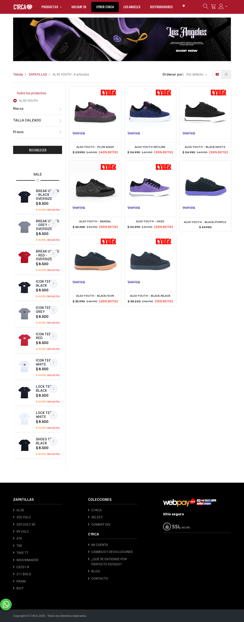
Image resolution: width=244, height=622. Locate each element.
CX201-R (22, 567)
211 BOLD (23, 574)
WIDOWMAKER (27, 560)
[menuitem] (79, 7)
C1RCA (96, 510)
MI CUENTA (99, 545)
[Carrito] (213, 7)
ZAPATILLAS (38, 74)
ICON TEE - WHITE (44, 362)
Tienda (18, 74)
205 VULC (23, 517)
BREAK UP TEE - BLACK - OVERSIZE (47, 195)
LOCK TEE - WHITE (45, 415)
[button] (184, 6)
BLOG (95, 571)
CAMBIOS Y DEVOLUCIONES (112, 552)
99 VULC (22, 531)
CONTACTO (99, 578)
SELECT (97, 517)
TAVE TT (22, 553)
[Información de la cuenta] (222, 6)
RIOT (20, 588)
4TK (19, 538)
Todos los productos (31, 93)
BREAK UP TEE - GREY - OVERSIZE (47, 225)
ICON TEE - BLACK (44, 284)
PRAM (21, 581)
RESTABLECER (37, 149)
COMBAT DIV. (101, 524)
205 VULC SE (25, 524)
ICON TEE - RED (44, 336)
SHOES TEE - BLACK (46, 441)
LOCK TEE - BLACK (45, 389)
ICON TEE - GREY (44, 310)
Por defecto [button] (195, 74)
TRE (19, 546)
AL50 (20, 510)
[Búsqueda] (205, 7)
